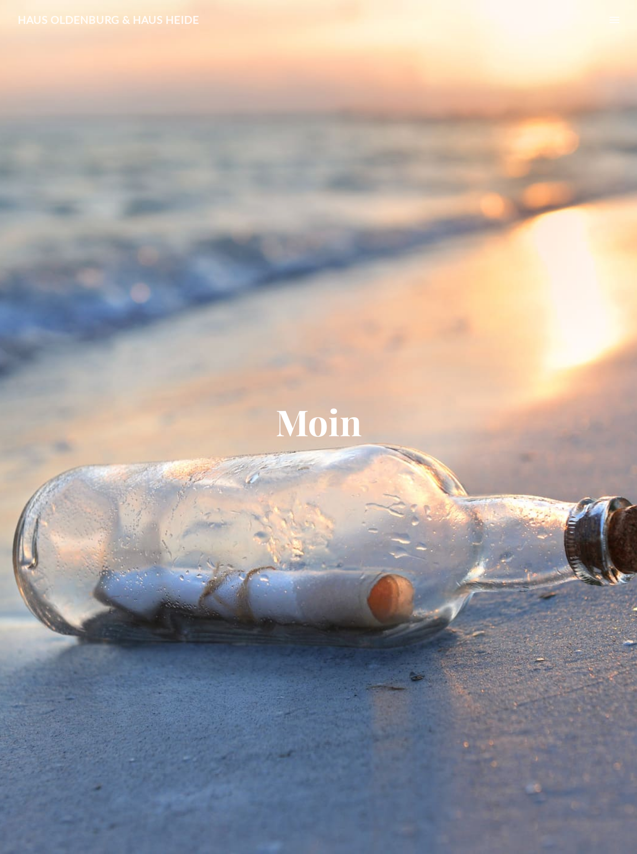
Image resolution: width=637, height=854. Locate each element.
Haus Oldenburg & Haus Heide (108, 19)
